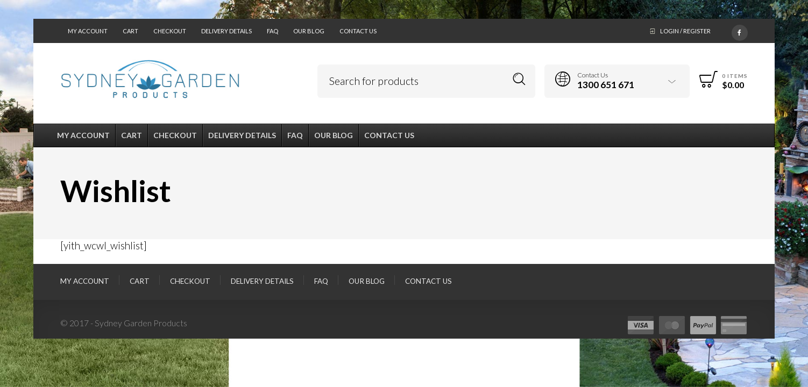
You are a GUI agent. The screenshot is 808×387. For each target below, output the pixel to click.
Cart (130, 30)
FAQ (272, 30)
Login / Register (685, 30)
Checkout (169, 30)
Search (519, 79)
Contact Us (358, 30)
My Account (88, 30)
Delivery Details (226, 30)
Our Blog (308, 30)
